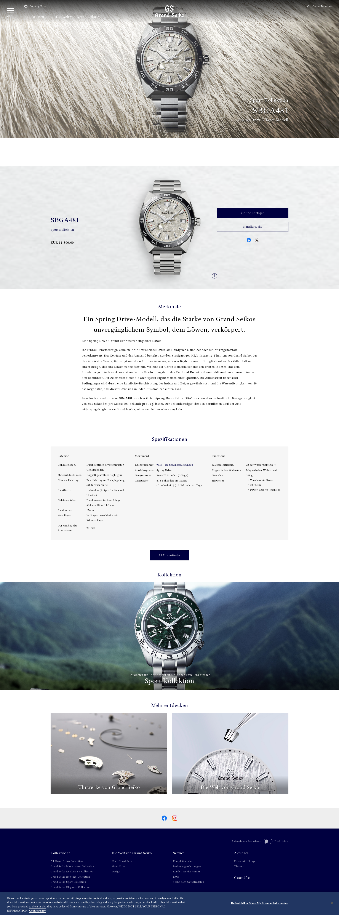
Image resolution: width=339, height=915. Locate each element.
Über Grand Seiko (122, 861)
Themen (239, 866)
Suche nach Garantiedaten (188, 882)
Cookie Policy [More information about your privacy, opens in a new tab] (37, 911)
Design (116, 871)
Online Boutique (319, 6)
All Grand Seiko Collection (67, 861)
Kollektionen (36, 17)
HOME (54, 26)
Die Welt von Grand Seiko (78, 17)
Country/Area (35, 6)
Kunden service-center (186, 871)
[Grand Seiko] (169, 11)
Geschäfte (241, 878)
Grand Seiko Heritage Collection (70, 876)
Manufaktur (118, 866)
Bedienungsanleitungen (179, 465)
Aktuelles (241, 853)
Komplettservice (183, 861)
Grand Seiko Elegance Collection (70, 887)
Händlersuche (252, 227)
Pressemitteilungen (245, 861)
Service (178, 853)
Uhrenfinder (170, 555)
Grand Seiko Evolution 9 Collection (72, 871)
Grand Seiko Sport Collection (68, 882)
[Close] (332, 903)
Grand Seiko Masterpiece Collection (72, 866)
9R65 (160, 465)
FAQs (176, 876)
